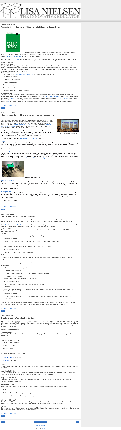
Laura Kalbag (16, 59)
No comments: (13, 105)
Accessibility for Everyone (13, 56)
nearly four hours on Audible (24, 74)
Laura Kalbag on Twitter (52, 96)
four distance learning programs (28, 138)
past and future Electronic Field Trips (35, 158)
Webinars (3, 141)
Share (3, 108)
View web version (40, 425)
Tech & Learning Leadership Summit (16, 225)
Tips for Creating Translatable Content (17, 318)
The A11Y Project (63, 98)
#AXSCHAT (11, 98)
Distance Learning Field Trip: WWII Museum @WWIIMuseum (27, 115)
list (9, 101)
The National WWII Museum (21, 124)
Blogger (44, 428)
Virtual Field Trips (6, 191)
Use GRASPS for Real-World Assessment (19, 217)
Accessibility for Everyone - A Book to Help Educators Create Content (31, 27)
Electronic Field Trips (7, 152)
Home (40, 422)
